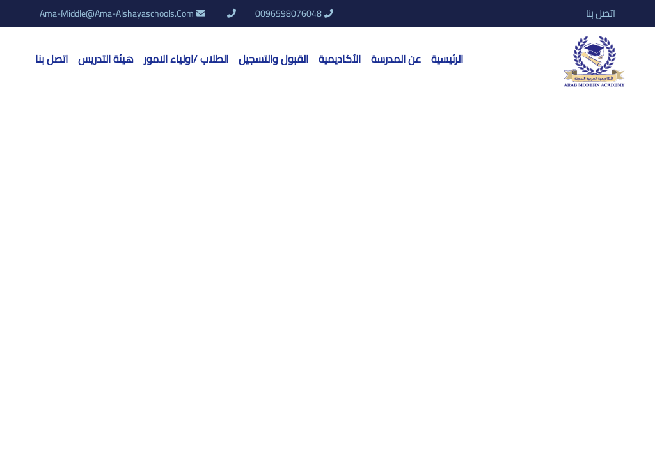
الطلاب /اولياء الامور (186, 58)
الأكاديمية (340, 58)
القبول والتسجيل (273, 58)
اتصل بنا (600, 13)
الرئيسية (447, 58)
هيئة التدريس (106, 58)
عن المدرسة (396, 58)
